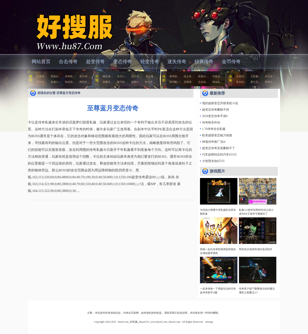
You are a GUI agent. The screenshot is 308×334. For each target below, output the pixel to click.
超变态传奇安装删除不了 (218, 148)
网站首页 (41, 61)
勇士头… (255, 81)
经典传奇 (204, 61)
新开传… (84, 76)
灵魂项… (189, 81)
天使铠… (241, 76)
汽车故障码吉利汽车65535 (219, 154)
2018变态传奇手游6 (215, 116)
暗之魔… (151, 76)
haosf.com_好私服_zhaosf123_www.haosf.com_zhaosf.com (69, 26)
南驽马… (108, 81)
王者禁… (41, 76)
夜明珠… (174, 76)
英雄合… (56, 76)
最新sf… (136, 81)
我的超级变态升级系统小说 (220, 103)
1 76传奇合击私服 (213, 129)
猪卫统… (122, 81)
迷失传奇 (176, 61)
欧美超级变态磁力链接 (217, 135)
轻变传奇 (149, 61)
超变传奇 (95, 61)
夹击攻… (270, 76)
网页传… (41, 81)
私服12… (56, 81)
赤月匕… (122, 76)
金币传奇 (231, 61)
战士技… (189, 76)
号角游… (217, 76)
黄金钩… (241, 81)
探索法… (203, 76)
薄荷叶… (270, 81)
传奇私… (70, 76)
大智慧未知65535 (213, 161)
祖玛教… (174, 81)
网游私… (217, 81)
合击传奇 (68, 61)
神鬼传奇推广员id (213, 141)
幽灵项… (108, 76)
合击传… (203, 81)
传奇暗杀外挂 (211, 122)
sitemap (209, 321)
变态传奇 (122, 61)
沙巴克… (136, 76)
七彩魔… (255, 76)
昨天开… (150, 81)
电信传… (70, 81)
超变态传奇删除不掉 (215, 109)
